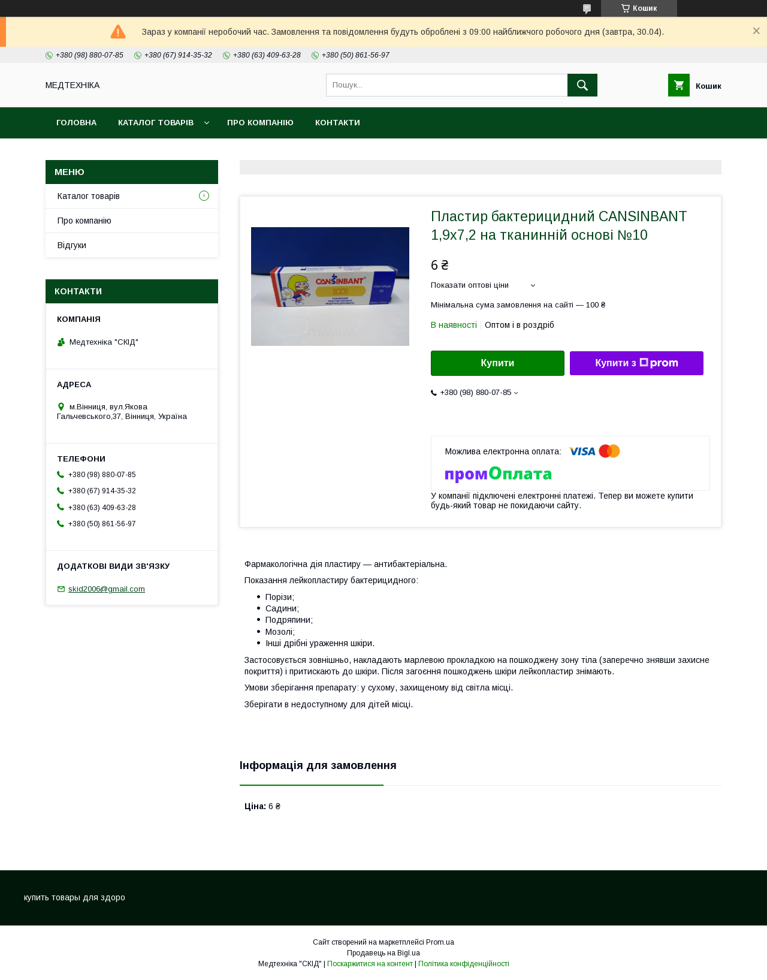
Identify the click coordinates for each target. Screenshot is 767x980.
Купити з (636, 363)
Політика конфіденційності (463, 964)
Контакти (337, 122)
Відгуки (72, 245)
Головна (76, 122)
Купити (498, 363)
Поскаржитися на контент (370, 964)
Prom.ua (440, 942)
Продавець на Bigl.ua (383, 953)
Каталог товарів (156, 122)
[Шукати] (582, 85)
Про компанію (260, 122)
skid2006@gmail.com (106, 588)
